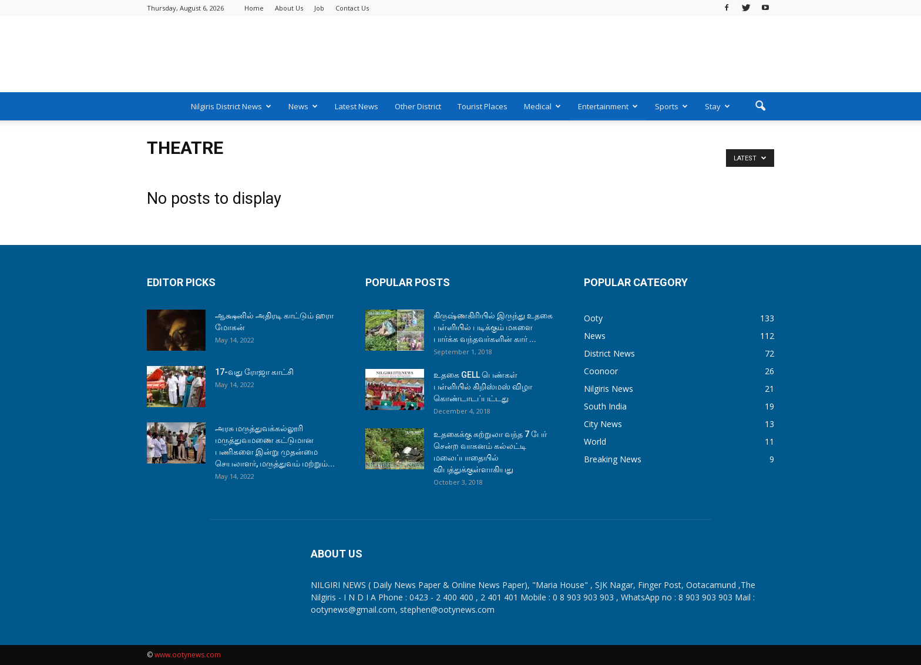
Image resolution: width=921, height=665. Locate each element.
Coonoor (601, 371)
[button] (760, 106)
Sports (671, 106)
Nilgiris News (608, 388)
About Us (289, 8)
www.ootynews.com (187, 655)
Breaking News (612, 459)
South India (605, 406)
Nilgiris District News (231, 106)
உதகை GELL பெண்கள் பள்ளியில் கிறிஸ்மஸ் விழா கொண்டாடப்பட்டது (482, 386)
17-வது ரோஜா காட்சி (254, 372)
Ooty (593, 318)
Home (254, 8)
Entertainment (608, 106)
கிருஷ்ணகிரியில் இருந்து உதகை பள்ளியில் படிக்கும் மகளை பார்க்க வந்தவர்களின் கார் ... (493, 327)
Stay (717, 106)
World (595, 441)
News (303, 106)
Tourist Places (482, 106)
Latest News (356, 106)
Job (319, 8)
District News (609, 353)
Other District (418, 106)
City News (603, 423)
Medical (542, 106)
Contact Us (352, 8)
